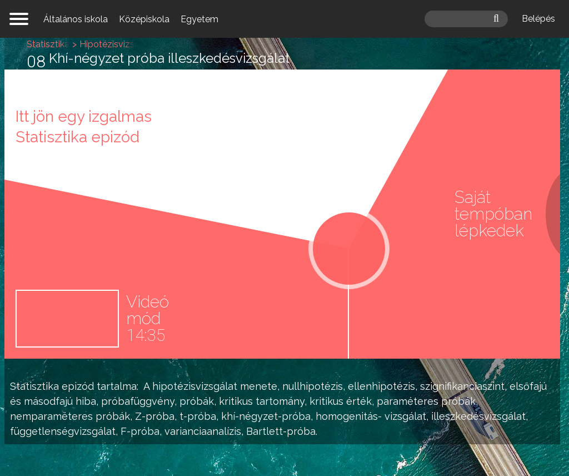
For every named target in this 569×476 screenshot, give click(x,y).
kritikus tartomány (262, 401)
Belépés (538, 18)
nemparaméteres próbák (70, 416)
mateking (284, 19)
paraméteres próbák (426, 401)
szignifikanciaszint (462, 386)
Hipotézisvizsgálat (117, 44)
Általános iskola (75, 19)
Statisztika (34, 386)
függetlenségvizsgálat (63, 431)
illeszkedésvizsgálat (478, 416)
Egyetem (199, 19)
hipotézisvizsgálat (194, 386)
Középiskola (144, 19)
